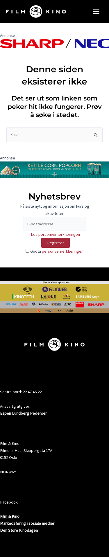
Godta (54, 251)
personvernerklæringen (62, 251)
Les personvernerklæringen (55, 234)
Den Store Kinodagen (19, 530)
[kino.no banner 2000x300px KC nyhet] (54, 169)
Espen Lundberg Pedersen (23, 413)
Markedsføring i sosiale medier (27, 523)
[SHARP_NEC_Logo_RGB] (54, 43)
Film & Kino (9, 516)
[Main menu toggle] (96, 12)
